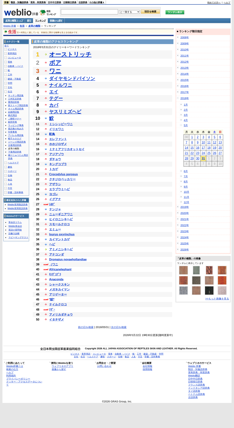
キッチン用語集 (16, 95)
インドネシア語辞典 (199, 388)
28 (186, 158)
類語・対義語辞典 (19, 2)
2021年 (184, 219)
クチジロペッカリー (62, 179)
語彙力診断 (14, 233)
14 (186, 147)
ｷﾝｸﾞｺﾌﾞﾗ (55, 274)
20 (220, 147)
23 (197, 153)
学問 (10, 83)
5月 (186, 125)
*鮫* (51, 299)
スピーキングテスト (18, 237)
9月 (186, 186)
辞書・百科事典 (15, 192)
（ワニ (53, 264)
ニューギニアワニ (61, 214)
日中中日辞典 (54, 2)
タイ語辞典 (194, 391)
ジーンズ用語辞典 (17, 142)
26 (214, 153)
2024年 (184, 237)
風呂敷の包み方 (16, 128)
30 (197, 158)
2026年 (184, 249)
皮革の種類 (34, 26)
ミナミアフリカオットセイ (67, 149)
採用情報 (147, 369)
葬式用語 (12, 115)
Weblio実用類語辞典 (17, 204)
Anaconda (56, 279)
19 (214, 147)
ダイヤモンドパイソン (72, 78)
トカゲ (53, 169)
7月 (186, 176)
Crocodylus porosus (63, 174)
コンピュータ (14, 57)
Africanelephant (60, 269)
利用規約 (11, 375)
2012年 (184, 61)
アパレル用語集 (16, 135)
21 (186, 153)
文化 (10, 87)
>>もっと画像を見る (217, 298)
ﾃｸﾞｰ (52, 309)
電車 (10, 62)
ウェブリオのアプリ (62, 366)
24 (203, 153)
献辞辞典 (12, 122)
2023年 (184, 231)
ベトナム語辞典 (196, 394)
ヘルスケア (13, 162)
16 (197, 147)
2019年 (184, 207)
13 (220, 142)
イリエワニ (56, 129)
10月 (186, 191)
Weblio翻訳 (194, 375)
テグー (56, 98)
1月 (186, 104)
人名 (10, 184)
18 (209, 147)
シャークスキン (59, 284)
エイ (53, 91)
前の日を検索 (86, 327)
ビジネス (12, 49)
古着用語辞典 (14, 145)
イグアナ (55, 199)
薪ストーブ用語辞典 (18, 105)
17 (203, 147)
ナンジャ (55, 209)
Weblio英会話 (15, 226)
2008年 (184, 37)
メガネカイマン (59, 289)
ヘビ (52, 244)
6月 (186, 171)
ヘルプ (227, 2)
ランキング (40, 20)
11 (209, 142)
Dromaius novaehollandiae (68, 259)
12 (214, 142)
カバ (53, 104)
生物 (10, 175)
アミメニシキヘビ (61, 249)
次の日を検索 (118, 327)
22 (192, 153)
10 (203, 142)
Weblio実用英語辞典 (17, 208)
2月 (186, 109)
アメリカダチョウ (61, 314)
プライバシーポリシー (18, 378)
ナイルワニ (60, 85)
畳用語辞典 (13, 102)
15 (192, 147)
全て (6, 46)
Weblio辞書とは (14, 366)
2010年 (184, 49)
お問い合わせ (104, 366)
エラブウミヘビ (59, 189)
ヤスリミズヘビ (65, 111)
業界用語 (12, 53)
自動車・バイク (15, 66)
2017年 (184, 92)
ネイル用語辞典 (16, 108)
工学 (10, 74)
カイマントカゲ (59, 239)
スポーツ (12, 171)
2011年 (184, 55)
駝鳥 (52, 134)
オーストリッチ (70, 54)
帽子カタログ (14, 138)
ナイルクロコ (58, 304)
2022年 (184, 225)
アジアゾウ (56, 154)
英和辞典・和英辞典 (199, 372)
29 (192, 158)
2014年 (184, 73)
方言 (10, 188)
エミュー (55, 229)
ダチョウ (55, 159)
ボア (55, 62)
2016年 (184, 86)
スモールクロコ (59, 224)
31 (203, 158)
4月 (186, 120)
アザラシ (55, 184)
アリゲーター (58, 294)
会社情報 (147, 366)
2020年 (184, 213)
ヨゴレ (53, 194)
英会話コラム (15, 222)
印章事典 (12, 132)
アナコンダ (56, 254)
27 (220, 153)
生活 (22, 26)
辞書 (6, 2)
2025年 (184, 243)
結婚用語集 (13, 112)
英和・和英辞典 (38, 2)
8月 (186, 181)
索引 (29, 20)
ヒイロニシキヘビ (61, 219)
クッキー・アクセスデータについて (24, 383)
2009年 (184, 43)
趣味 (10, 167)
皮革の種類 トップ (14, 20)
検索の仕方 (12, 369)
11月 (186, 197)
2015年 (184, 80)
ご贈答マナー (14, 118)
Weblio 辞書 (9, 26)
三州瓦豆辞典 (14, 99)
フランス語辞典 (196, 384)
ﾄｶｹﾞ (52, 204)
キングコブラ (58, 164)
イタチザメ (56, 319)
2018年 (184, 98)
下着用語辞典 (14, 152)
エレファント (58, 139)
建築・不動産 (14, 79)
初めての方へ (214, 2)
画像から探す (56, 20)
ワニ (55, 71)
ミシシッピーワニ (61, 124)
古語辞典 (82, 2)
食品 (10, 179)
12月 (186, 202)
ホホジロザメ (58, 144)
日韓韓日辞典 (69, 2)
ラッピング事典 (16, 125)
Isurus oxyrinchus (62, 234)
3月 (186, 115)
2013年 (184, 67)
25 (209, 153)
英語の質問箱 (15, 230)
